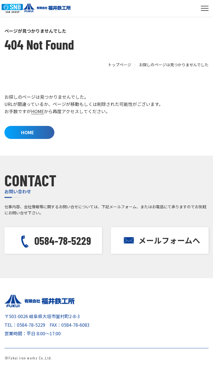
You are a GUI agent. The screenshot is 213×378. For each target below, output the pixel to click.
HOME (37, 111)
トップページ (119, 64)
